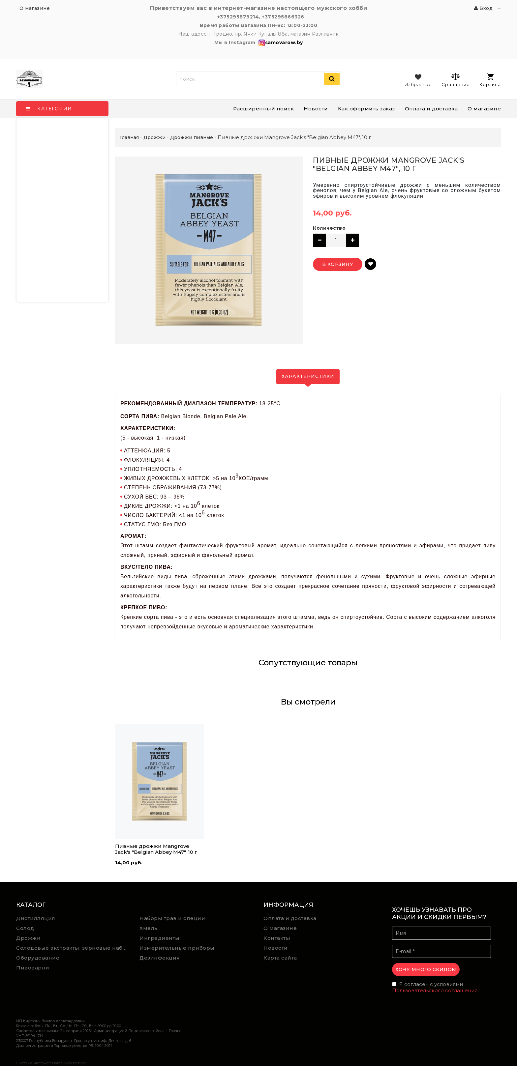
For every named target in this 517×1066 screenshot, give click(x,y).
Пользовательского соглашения (434, 990)
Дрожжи (28, 938)
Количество (329, 228)
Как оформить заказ (366, 108)
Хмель (148, 928)
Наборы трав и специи (172, 918)
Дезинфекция (159, 958)
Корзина (490, 80)
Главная (129, 137)
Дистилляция (35, 918)
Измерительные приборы (177, 948)
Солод (25, 928)
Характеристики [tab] (308, 376)
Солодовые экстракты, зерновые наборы (73, 948)
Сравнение (455, 79)
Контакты (276, 938)
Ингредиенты (159, 938)
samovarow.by (280, 42)
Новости (316, 108)
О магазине (484, 108)
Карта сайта (280, 958)
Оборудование (37, 958)
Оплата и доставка (431, 108)
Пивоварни (32, 968)
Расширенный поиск (263, 108)
